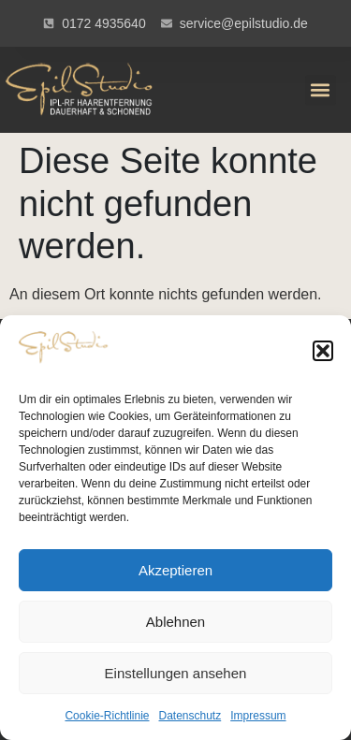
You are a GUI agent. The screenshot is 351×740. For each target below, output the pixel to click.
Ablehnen (175, 622)
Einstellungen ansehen (176, 673)
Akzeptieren (175, 570)
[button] (323, 350)
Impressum (257, 715)
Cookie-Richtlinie (107, 715)
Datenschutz (190, 715)
